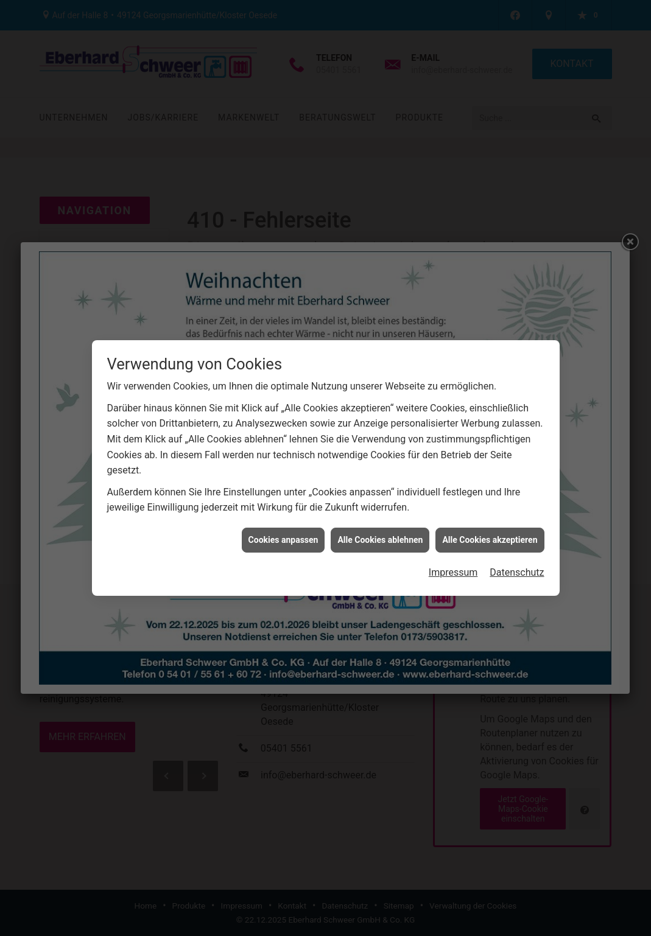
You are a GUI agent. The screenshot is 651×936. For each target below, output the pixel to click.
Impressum (453, 566)
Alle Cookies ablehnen (380, 533)
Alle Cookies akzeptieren (489, 533)
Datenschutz (517, 566)
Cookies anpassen (283, 533)
